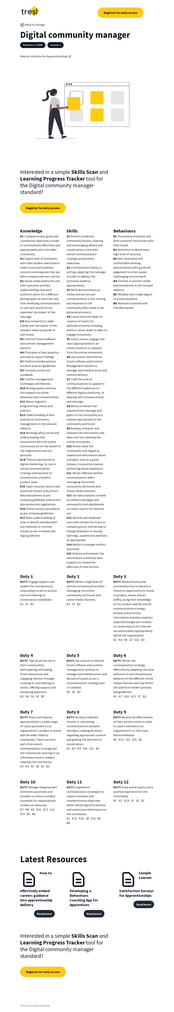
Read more (44, 914)
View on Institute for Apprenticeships (45, 56)
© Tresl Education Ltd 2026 (35, 1005)
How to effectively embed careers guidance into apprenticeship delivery (36, 889)
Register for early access (121, 13)
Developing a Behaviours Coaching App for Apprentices (84, 897)
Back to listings (32, 25)
